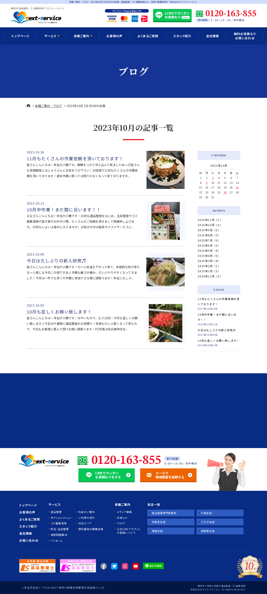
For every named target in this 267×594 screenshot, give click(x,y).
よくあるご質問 (147, 36)
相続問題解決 (59, 535)
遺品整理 (56, 512)
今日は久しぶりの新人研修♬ (57, 260)
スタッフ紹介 (182, 36)
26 (225, 192)
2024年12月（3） (210, 276)
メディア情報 (124, 512)
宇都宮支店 (159, 522)
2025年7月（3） (209, 240)
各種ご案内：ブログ (48, 106)
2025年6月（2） (209, 245)
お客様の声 (114, 36)
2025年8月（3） (209, 235)
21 (237, 187)
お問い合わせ (28, 540)
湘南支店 (157, 531)
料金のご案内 (86, 512)
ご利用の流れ (86, 517)
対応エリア (85, 523)
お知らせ (122, 517)
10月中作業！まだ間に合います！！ (64, 209)
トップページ (20, 36)
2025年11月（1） (210, 220)
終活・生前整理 (60, 529)
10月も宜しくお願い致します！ (59, 312)
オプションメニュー (62, 517)
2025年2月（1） (209, 266)
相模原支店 (208, 531)
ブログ (121, 523)
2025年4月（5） (209, 255)
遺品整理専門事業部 (164, 513)
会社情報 (212, 36)
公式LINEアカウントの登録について (129, 530)
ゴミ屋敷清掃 (58, 523)
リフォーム (57, 540)
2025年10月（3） (210, 225)
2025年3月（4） (209, 261)
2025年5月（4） (209, 250)
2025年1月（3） (209, 271)
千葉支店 (206, 513)
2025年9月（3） (209, 230)
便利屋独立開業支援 (90, 529)
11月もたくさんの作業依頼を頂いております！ (75, 158)
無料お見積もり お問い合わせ (244, 36)
